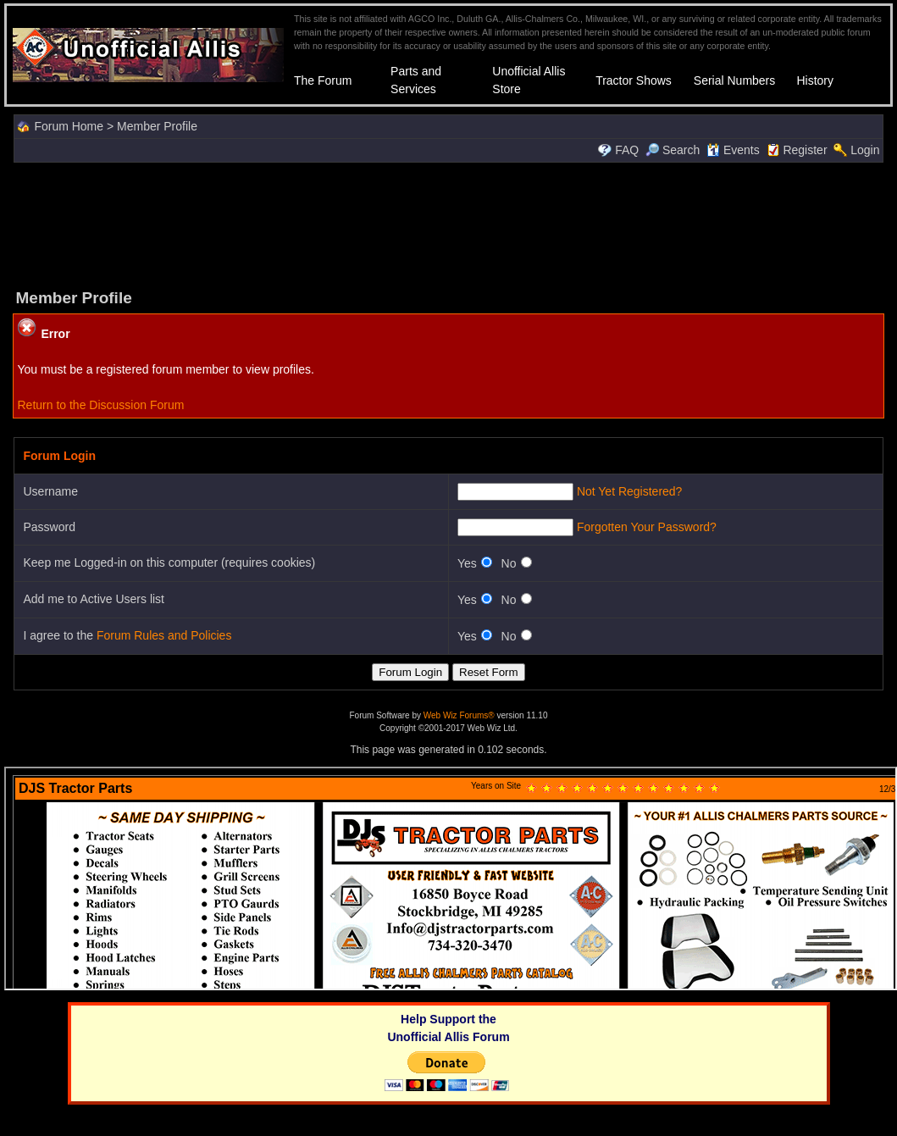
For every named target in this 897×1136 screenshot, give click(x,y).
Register (805, 150)
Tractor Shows (633, 80)
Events (733, 150)
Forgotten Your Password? (647, 527)
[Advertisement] (449, 224)
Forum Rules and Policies (164, 635)
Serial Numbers (734, 80)
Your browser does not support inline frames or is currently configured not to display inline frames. (450, 878)
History (814, 80)
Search (672, 150)
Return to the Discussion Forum (100, 405)
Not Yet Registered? (630, 491)
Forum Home (68, 126)
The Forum (323, 80)
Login (864, 150)
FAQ (627, 150)
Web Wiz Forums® (459, 715)
